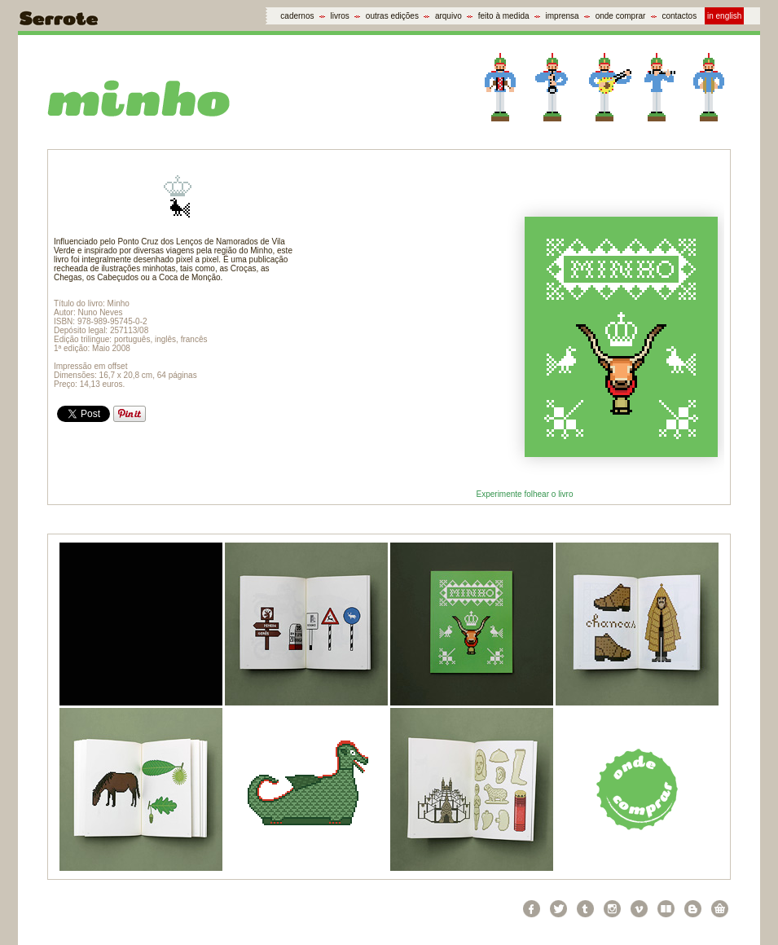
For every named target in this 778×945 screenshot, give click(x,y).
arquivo (448, 15)
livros (340, 15)
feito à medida (504, 15)
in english (724, 15)
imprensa (562, 15)
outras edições (392, 15)
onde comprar (621, 15)
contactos (679, 15)
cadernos (297, 15)
